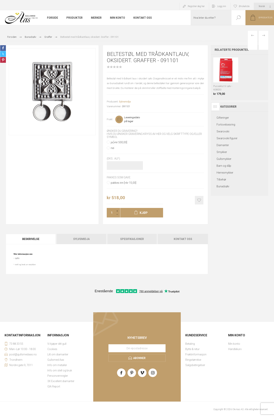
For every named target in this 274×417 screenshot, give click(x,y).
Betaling (190, 343)
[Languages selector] (264, 6)
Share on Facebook (3, 48)
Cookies (52, 349)
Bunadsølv (223, 186)
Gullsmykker (224, 158)
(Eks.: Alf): (113, 158)
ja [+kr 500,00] (119, 142)
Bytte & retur (192, 349)
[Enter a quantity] (110, 212)
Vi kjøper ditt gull (56, 343)
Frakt (109, 119)
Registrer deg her (196, 6)
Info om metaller (57, 365)
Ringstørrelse (193, 359)
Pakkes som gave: (119, 177)
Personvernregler (57, 375)
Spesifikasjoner (132, 239)
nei (112, 148)
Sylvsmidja (125, 101)
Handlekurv (235, 349)
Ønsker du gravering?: (122, 130)
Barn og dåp (224, 165)
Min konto (234, 343)
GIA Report (53, 386)
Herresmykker (225, 172)
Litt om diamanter (57, 354)
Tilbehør (221, 179)
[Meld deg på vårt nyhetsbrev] (137, 348)
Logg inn (221, 6)
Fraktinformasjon (195, 354)
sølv (17, 258)
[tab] (31, 239)
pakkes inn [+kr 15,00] (123, 182)
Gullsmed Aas (55, 359)
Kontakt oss (183, 239)
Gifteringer (223, 117)
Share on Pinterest (3, 60)
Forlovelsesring (226, 124)
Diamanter (223, 145)
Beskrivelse (30, 239)
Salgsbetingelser (195, 365)
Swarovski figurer (227, 138)
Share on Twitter (3, 54)
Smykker (222, 152)
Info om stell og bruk (59, 370)
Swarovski (223, 131)
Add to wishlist (199, 200)
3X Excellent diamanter (60, 381)
